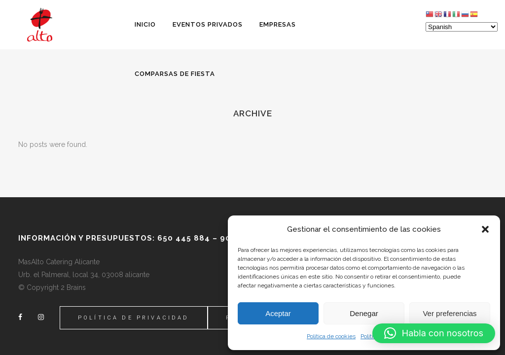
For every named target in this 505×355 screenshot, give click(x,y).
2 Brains (73, 287)
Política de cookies (331, 336)
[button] (485, 229)
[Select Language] (462, 27)
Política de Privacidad (133, 318)
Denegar (364, 313)
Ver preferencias (449, 313)
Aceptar (278, 313)
